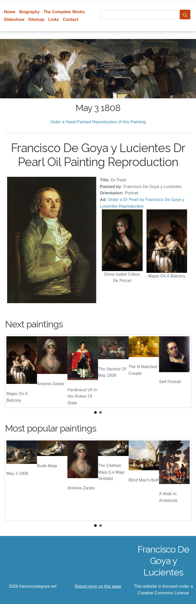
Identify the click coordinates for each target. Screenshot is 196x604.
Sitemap (36, 19)
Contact (71, 19)
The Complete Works (64, 12)
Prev (13, 371)
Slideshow (14, 19)
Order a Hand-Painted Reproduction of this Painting (98, 122)
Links (53, 19)
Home (9, 12)
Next (183, 371)
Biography (29, 12)
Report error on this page (98, 586)
